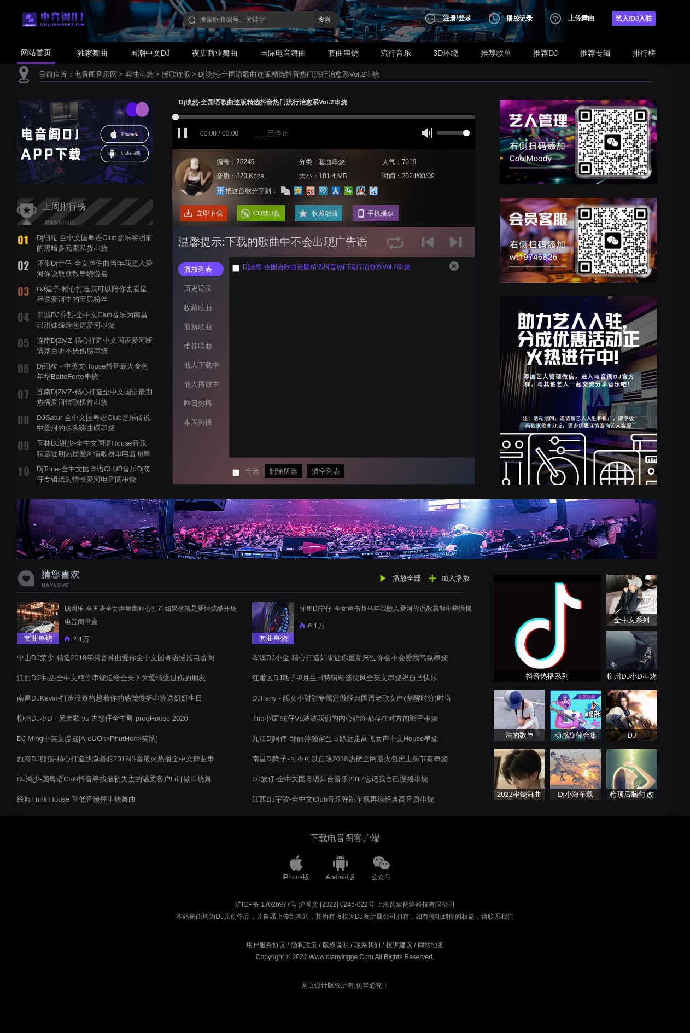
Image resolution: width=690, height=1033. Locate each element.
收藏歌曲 (325, 213)
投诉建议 (399, 945)
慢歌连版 (176, 74)
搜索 (324, 20)
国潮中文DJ (150, 53)
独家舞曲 (92, 53)
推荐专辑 (595, 53)
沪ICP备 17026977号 (266, 904)
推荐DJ (545, 53)
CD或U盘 (266, 213)
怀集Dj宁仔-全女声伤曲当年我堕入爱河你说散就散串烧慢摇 (386, 608)
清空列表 (326, 471)
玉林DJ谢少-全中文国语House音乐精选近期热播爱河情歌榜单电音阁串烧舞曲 (93, 453)
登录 (464, 18)
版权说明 (336, 945)
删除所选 (283, 471)
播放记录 (519, 18)
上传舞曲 (581, 18)
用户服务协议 (265, 945)
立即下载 (209, 213)
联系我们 (367, 945)
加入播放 (455, 578)
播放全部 (407, 578)
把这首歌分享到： (251, 191)
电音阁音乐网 (95, 74)
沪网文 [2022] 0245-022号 (337, 904)
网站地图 (431, 945)
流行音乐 (396, 53)
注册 (449, 18)
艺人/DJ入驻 (634, 18)
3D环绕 (446, 53)
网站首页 (36, 52)
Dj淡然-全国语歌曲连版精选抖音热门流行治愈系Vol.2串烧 (288, 74)
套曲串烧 (343, 53)
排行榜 (644, 53)
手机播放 (380, 213)
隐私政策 (304, 945)
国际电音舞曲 (283, 53)
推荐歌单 (496, 53)
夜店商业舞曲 (215, 53)
